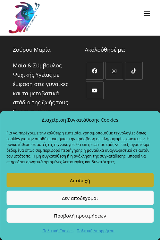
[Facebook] (95, 71)
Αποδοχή (80, 180)
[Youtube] (95, 90)
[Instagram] (114, 71)
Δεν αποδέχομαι (80, 198)
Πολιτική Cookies (57, 231)
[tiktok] (134, 71)
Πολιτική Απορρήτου (95, 231)
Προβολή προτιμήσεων (80, 215)
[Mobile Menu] (148, 13)
